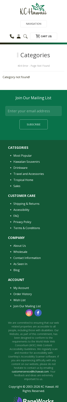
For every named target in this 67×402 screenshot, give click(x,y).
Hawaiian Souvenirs (26, 162)
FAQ (16, 216)
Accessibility (21, 210)
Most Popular (22, 156)
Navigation (33, 23)
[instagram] (29, 312)
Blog (16, 270)
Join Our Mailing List (27, 306)
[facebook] (38, 312)
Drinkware (20, 168)
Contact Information (27, 258)
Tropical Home (23, 180)
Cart (44, 36)
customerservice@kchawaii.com (30, 371)
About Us (19, 246)
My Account (21, 288)
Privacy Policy (22, 222)
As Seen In (20, 264)
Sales (16, 186)
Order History (22, 294)
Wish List (19, 300)
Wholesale (20, 252)
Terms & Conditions (26, 228)
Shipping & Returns (26, 204)
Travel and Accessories (28, 174)
